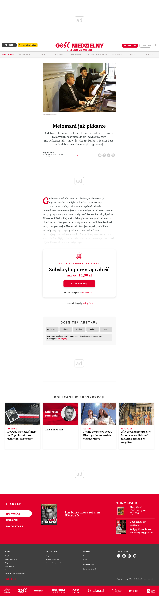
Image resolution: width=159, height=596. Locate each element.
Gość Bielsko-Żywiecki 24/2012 (54, 155)
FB (104, 154)
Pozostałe (12, 526)
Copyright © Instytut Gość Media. (127, 579)
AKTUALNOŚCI (25, 54)
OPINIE (42, 54)
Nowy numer (8, 54)
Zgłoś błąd (10, 579)
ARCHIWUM (76, 54)
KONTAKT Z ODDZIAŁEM (96, 54)
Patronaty (117, 54)
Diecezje (134, 54)
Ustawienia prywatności (54, 563)
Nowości (12, 513)
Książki (12, 520)
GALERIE (59, 54)
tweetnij (109, 154)
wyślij (113, 154)
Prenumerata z (27, 45)
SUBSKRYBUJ (130, 45)
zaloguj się (145, 45)
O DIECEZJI (150, 54)
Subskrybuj (79, 283)
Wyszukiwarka (154, 45)
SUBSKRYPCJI (88, 292)
